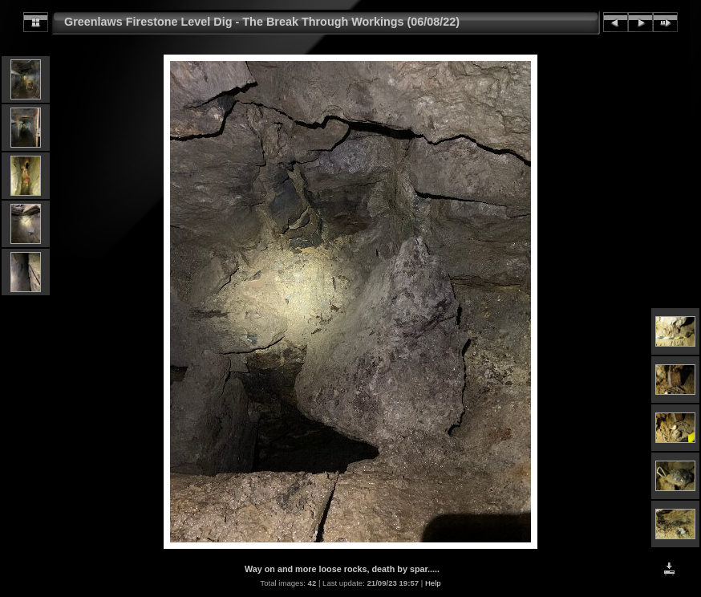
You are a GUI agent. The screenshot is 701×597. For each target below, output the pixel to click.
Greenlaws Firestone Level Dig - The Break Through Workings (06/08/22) (262, 21)
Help (433, 583)
